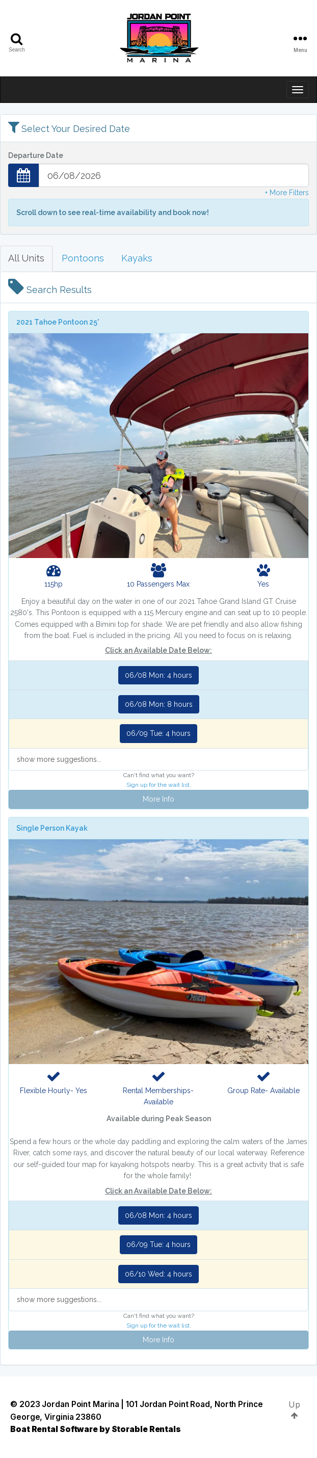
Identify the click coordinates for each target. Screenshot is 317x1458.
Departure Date (35, 155)
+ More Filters (287, 193)
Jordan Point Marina (80, 1404)
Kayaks (136, 258)
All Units (26, 258)
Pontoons (83, 258)
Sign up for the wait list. (158, 784)
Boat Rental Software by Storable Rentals (95, 1429)
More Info (158, 799)
